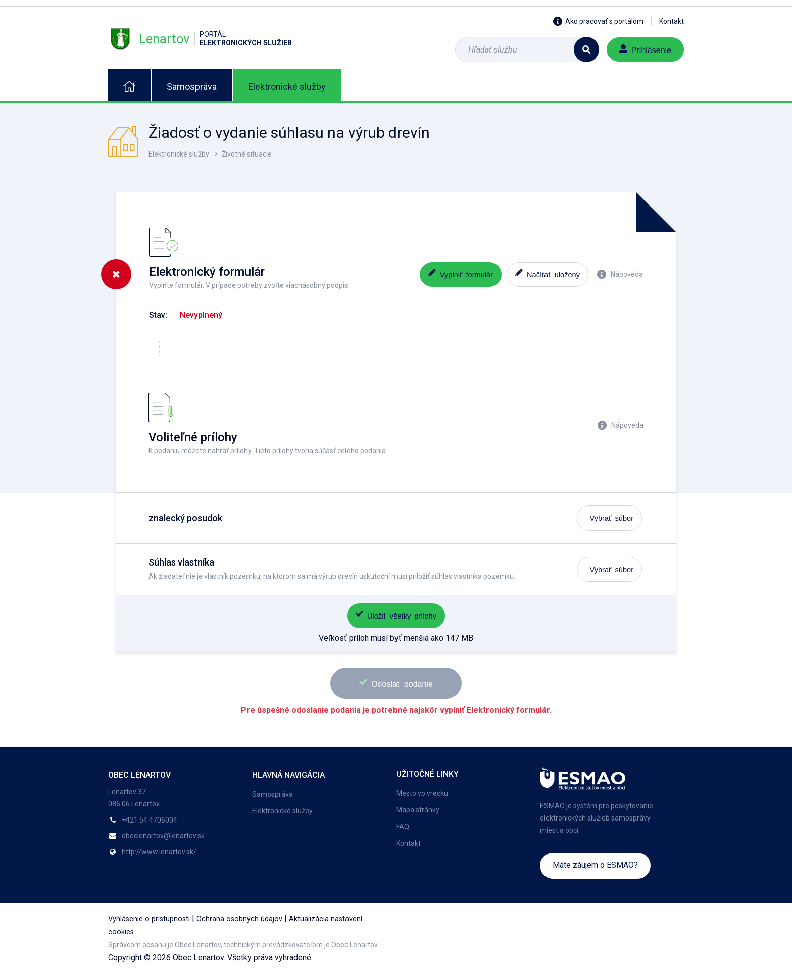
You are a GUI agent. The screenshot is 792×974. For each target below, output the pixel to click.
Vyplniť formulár (460, 273)
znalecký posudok (185, 517)
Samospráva (192, 86)
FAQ (402, 827)
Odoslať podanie (396, 682)
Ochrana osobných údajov (239, 919)
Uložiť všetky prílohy (396, 614)
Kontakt (671, 21)
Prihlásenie (645, 49)
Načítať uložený (547, 273)
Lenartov (200, 39)
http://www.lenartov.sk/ (159, 852)
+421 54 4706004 (149, 820)
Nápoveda (620, 274)
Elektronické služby (287, 86)
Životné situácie (247, 154)
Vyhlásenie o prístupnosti (149, 919)
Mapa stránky (417, 810)
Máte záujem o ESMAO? (595, 865)
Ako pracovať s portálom (598, 21)
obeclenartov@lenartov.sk (163, 836)
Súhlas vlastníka (181, 562)
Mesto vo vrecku (422, 793)
